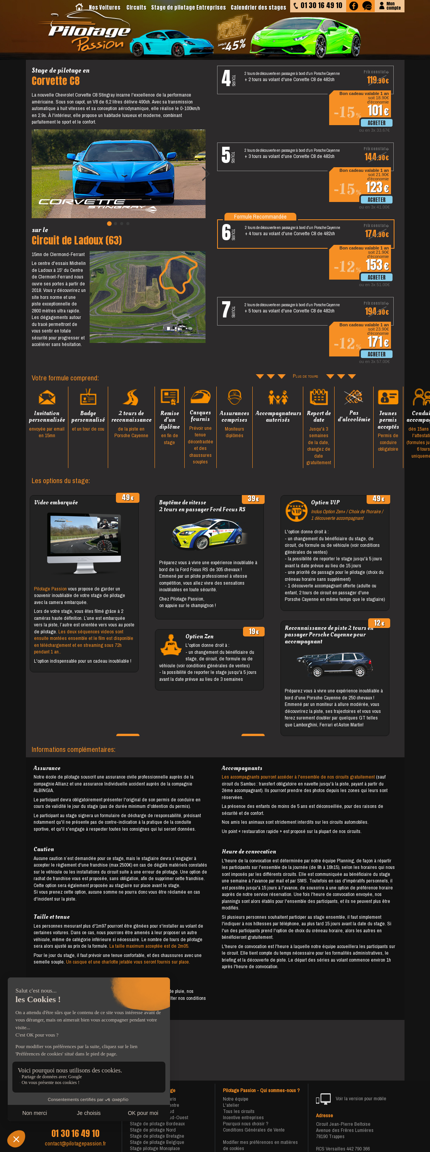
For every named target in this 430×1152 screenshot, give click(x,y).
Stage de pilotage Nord (153, 1129)
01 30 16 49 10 (75, 1133)
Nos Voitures (105, 7)
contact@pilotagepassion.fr (75, 1143)
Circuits (136, 7)
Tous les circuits (239, 1111)
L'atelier (231, 1105)
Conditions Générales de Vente (254, 1129)
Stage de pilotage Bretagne (157, 1136)
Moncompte (393, 5)
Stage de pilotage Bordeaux (157, 1123)
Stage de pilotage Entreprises (188, 7)
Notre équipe (235, 1098)
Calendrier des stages (258, 7)
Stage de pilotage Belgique (157, 1142)
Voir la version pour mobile (351, 1099)
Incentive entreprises (243, 1117)
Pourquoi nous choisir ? (246, 1123)
